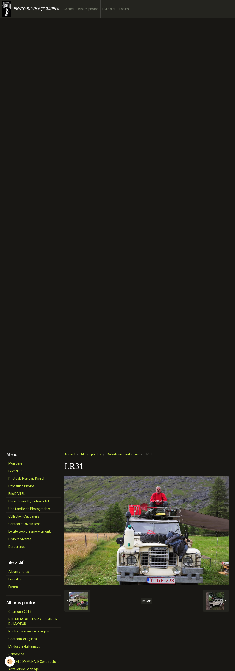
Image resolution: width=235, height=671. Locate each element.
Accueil (69, 9)
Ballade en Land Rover (123, 454)
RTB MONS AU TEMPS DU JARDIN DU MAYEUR (32, 621)
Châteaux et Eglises (22, 639)
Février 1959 (17, 471)
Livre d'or (108, 9)
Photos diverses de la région (28, 631)
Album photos (88, 9)
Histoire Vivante (19, 539)
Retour (146, 600)
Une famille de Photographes (29, 509)
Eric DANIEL (16, 494)
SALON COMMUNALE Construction (33, 661)
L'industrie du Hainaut (24, 646)
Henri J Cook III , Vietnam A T (29, 501)
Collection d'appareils (23, 516)
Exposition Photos (21, 486)
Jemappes (16, 654)
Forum (124, 9)
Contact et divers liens (24, 524)
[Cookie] (10, 661)
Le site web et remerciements (30, 531)
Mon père (15, 463)
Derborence (16, 546)
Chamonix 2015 (19, 611)
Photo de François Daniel (26, 478)
